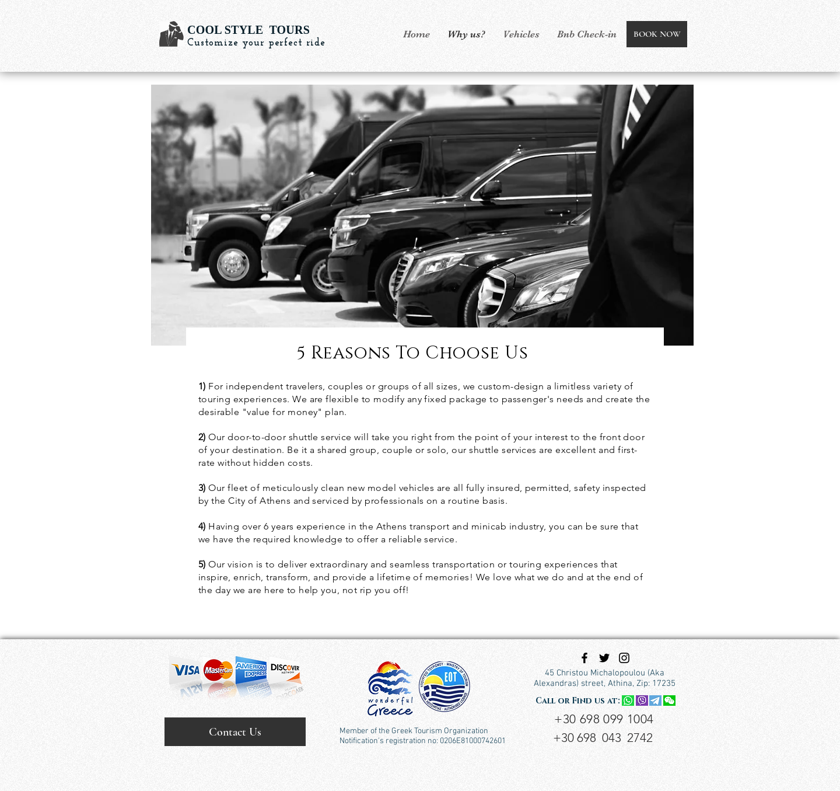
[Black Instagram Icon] (624, 658)
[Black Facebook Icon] (585, 658)
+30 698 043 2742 (603, 737)
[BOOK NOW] (656, 34)
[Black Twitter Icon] (604, 658)
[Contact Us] (235, 731)
